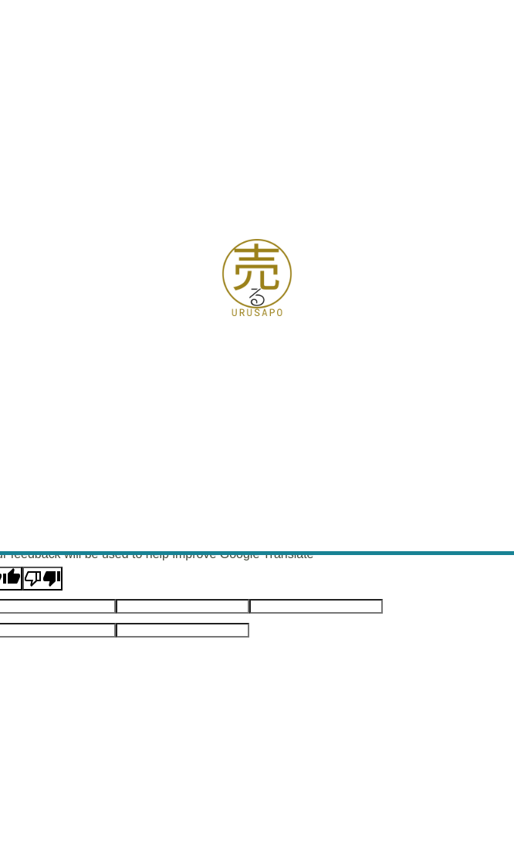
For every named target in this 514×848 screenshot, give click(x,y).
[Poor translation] (42, 579)
